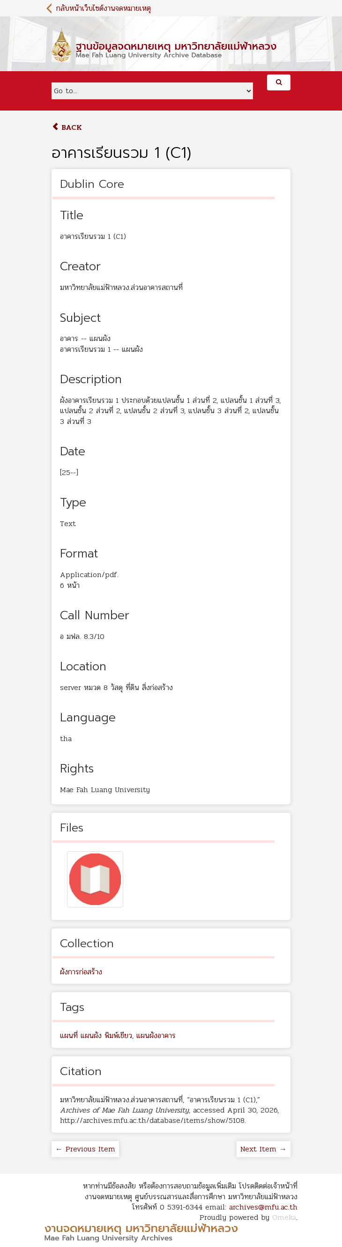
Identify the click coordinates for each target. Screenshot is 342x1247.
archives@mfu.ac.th (263, 1207)
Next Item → (263, 1149)
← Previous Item (85, 1149)
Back (67, 127)
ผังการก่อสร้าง (81, 972)
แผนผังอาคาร (156, 1035)
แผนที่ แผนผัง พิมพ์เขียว (96, 1035)
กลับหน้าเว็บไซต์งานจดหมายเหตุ (103, 8)
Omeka (284, 1217)
